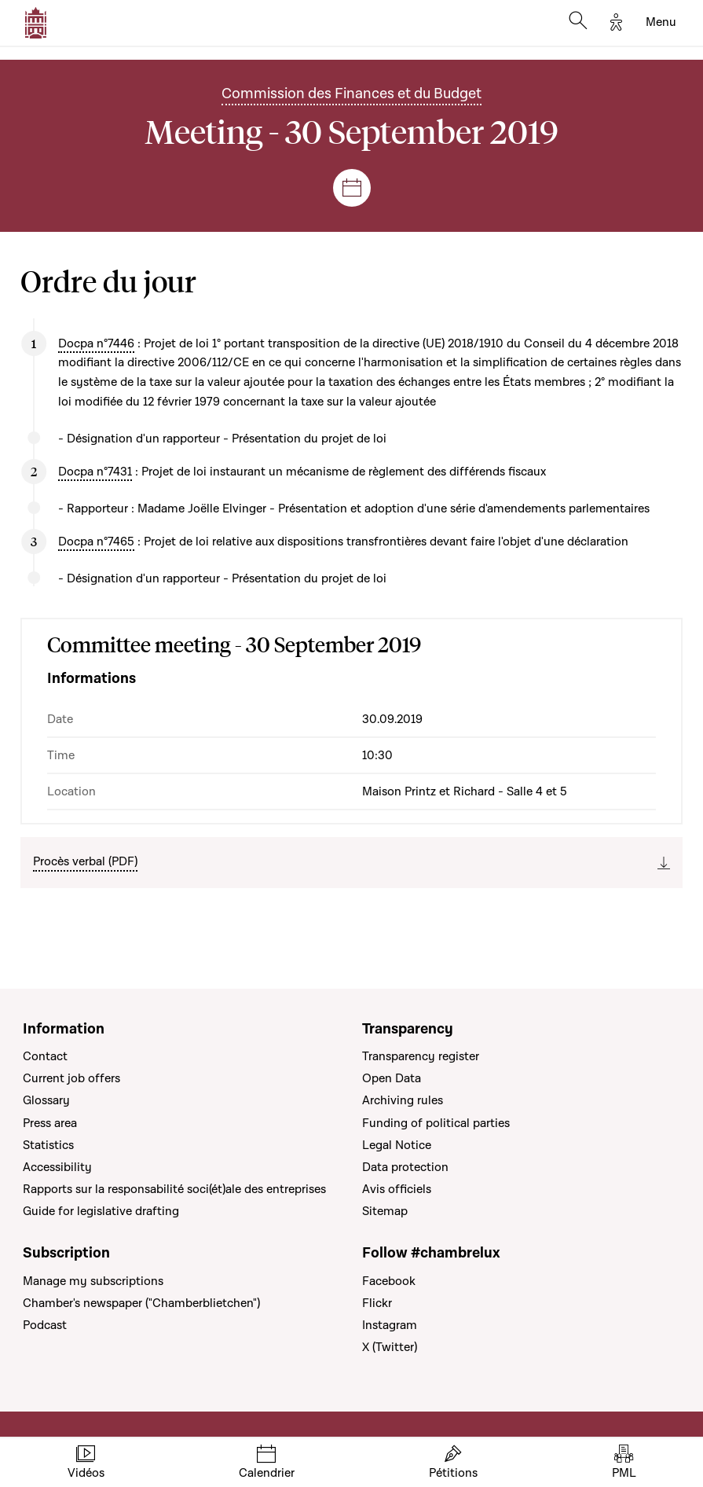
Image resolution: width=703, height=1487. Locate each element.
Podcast (45, 1325)
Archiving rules (402, 1100)
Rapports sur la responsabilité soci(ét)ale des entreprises (174, 1189)
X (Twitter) (389, 1347)
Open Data (391, 1078)
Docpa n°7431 (95, 471)
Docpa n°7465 (96, 541)
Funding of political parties (436, 1123)
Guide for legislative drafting (101, 1211)
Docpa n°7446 (96, 343)
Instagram (389, 1325)
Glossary (46, 1100)
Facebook (389, 1281)
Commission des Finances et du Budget (351, 94)
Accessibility (57, 1167)
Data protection (405, 1167)
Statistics (48, 1145)
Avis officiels (396, 1189)
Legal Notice (396, 1145)
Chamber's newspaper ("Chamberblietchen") (141, 1303)
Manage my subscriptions (93, 1281)
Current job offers (71, 1078)
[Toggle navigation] (661, 23)
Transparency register (420, 1056)
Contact (45, 1056)
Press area (50, 1123)
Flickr (377, 1303)
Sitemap (385, 1211)
